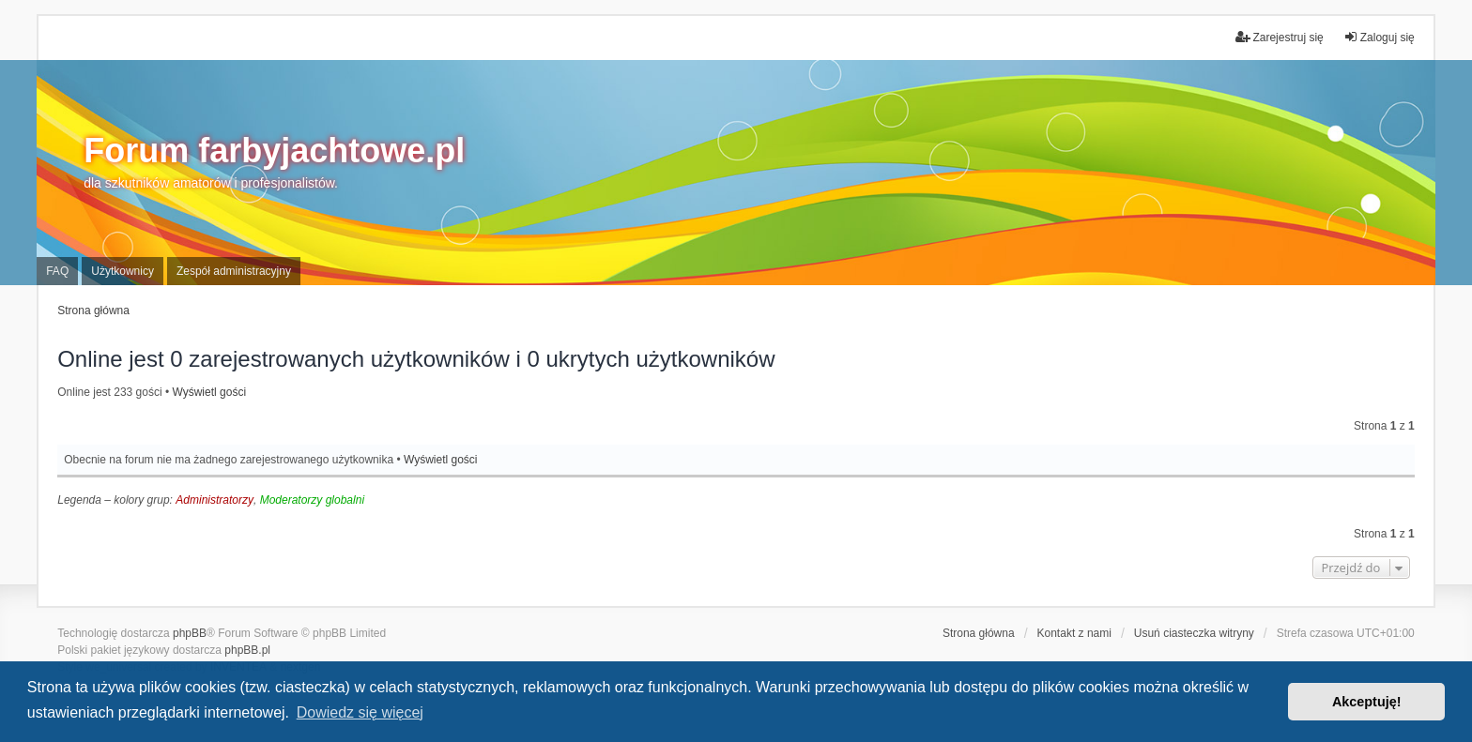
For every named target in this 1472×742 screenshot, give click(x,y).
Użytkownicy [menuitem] (122, 271)
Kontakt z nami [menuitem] (1074, 633)
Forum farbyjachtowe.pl (274, 150)
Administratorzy (214, 500)
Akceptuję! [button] (1367, 701)
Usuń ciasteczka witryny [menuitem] (1194, 633)
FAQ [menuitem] (57, 271)
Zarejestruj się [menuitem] (1279, 37)
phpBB (190, 633)
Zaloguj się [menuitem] (1379, 37)
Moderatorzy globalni (312, 500)
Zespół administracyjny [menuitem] (233, 271)
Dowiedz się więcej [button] (360, 712)
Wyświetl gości (209, 392)
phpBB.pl (247, 650)
